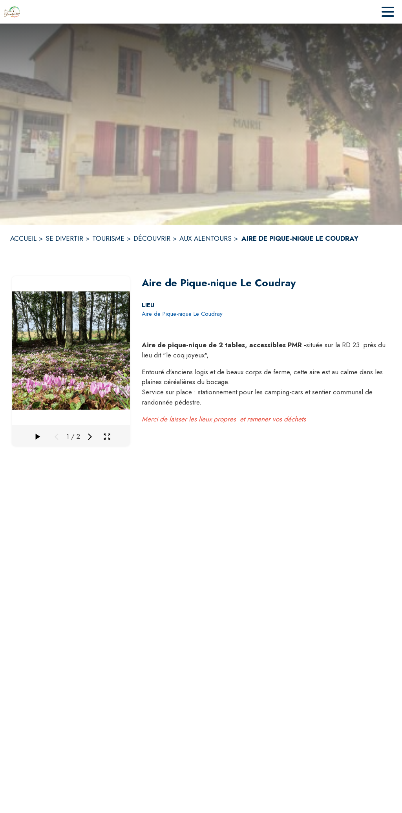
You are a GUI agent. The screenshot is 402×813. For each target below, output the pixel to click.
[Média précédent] (56, 437)
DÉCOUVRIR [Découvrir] (151, 238)
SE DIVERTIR (64, 238)
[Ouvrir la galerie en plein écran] (107, 436)
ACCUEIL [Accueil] (23, 238)
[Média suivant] (90, 437)
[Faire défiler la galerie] (37, 437)
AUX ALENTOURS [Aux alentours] (205, 238)
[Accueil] (12, 12)
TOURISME (108, 238)
